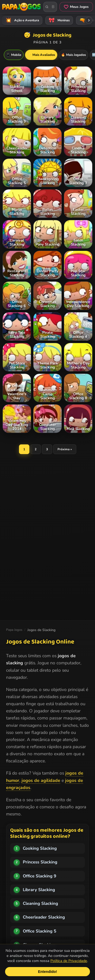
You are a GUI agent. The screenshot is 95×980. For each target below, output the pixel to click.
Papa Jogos (14, 630)
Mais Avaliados (41, 55)
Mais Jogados (73, 55)
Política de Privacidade (68, 960)
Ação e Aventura (21, 20)
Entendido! (47, 972)
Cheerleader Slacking (44, 917)
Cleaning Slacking (40, 903)
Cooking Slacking (40, 848)
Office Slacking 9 (39, 876)
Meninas (58, 20)
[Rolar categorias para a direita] (88, 20)
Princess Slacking (40, 862)
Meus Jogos (76, 6)
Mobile (13, 55)
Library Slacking (39, 890)
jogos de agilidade (41, 780)
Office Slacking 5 (39, 931)
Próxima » (65, 449)
